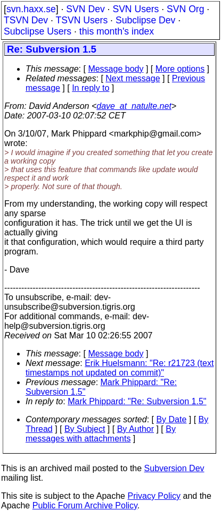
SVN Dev (85, 9)
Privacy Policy (154, 495)
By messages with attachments (101, 433)
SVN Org (185, 9)
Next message (132, 78)
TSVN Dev (26, 20)
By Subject (84, 428)
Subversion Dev (174, 468)
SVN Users (135, 9)
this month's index (116, 31)
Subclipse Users (37, 31)
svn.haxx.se (31, 9)
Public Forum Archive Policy (84, 505)
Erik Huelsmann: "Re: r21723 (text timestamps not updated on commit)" (120, 368)
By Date (171, 419)
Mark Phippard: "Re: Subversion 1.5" (137, 401)
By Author (135, 428)
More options (180, 68)
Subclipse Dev (145, 20)
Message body (115, 68)
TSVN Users (81, 20)
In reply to (90, 87)
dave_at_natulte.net (133, 105)
